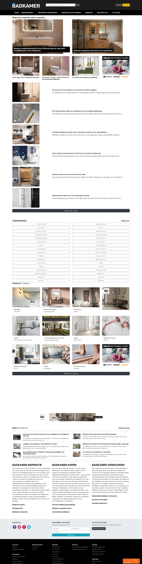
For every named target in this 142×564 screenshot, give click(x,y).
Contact (34, 549)
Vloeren (101, 266)
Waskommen (101, 273)
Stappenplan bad (101, 259)
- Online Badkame (41, 224)
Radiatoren (41, 256)
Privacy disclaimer (17, 561)
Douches (41, 245)
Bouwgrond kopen (97, 549)
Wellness (41, 280)
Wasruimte (41, 277)
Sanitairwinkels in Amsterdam (80, 547)
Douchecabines (101, 238)
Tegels (101, 263)
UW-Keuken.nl (56, 551)
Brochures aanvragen (99, 499)
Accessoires (41, 227)
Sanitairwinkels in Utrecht (79, 549)
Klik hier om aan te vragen (131, 561)
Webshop (89, 13)
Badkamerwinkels (96, 561)
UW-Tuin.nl (55, 554)
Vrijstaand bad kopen (97, 554)
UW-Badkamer (56, 547)
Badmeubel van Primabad (99, 551)
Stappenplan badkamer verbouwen (104, 496)
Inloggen (14, 547)
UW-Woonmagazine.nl (58, 558)
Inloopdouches (41, 252)
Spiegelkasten (41, 259)
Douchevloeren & (101, 245)
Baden (101, 227)
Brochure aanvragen (99, 528)
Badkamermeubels (41, 234)
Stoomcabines (41, 263)
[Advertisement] (71, 396)
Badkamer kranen (101, 231)
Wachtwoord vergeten (18, 549)
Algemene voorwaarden (18, 556)
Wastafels (101, 277)
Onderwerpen (27, 13)
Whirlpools (101, 280)
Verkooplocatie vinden (71, 13)
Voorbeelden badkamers (61, 512)
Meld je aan (71, 535)
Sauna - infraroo (101, 256)
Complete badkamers (99, 503)
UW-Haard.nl (55, 549)
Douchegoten (101, 241)
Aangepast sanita (101, 224)
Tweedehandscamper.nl (98, 547)
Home (16, 13)
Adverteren (35, 547)
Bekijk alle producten (71, 373)
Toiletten (41, 266)
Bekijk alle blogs (124, 428)
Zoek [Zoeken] (77, 5)
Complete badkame (41, 238)
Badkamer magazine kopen (61, 508)
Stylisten (116, 13)
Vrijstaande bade (101, 270)
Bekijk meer (125, 221)
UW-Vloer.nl (55, 556)
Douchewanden (41, 249)
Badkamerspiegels (100, 234)
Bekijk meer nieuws (71, 211)
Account (118, 5)
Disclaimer (15, 559)
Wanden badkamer (41, 273)
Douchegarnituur (41, 241)
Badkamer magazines (20, 512)
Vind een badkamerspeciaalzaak (63, 504)
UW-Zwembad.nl (56, 561)
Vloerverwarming (41, 270)
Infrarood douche (101, 249)
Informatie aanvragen (47, 13)
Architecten (102, 13)
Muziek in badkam (100, 252)
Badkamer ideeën (41, 231)
